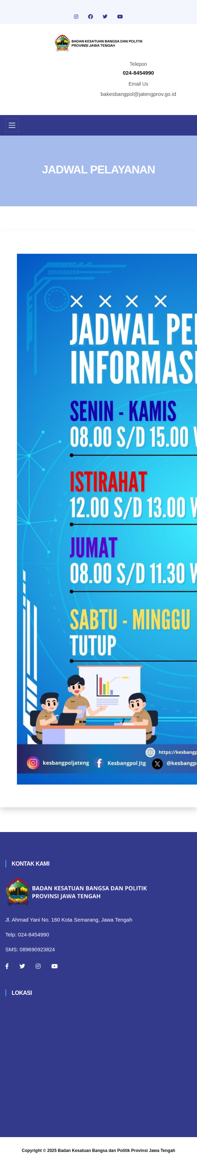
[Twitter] (22, 966)
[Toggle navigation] (12, 125)
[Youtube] (54, 966)
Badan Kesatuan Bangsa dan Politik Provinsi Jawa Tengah (116, 1150)
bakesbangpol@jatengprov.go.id (138, 94)
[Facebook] (7, 966)
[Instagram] (38, 966)
